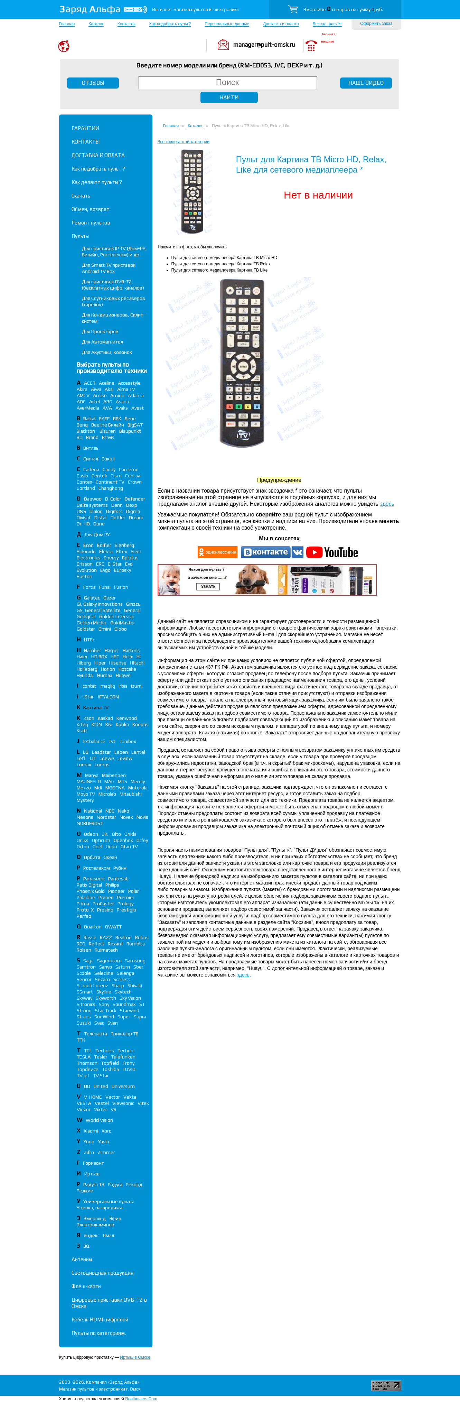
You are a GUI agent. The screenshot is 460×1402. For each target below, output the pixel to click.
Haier (82, 656)
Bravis (108, 437)
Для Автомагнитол (102, 342)
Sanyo (105, 967)
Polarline (86, 897)
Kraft (82, 730)
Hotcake (127, 669)
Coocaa (132, 475)
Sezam (102, 979)
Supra (140, 1016)
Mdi (98, 787)
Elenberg (124, 545)
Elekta (106, 551)
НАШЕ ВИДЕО (366, 83)
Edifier (104, 545)
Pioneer (116, 891)
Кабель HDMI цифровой (100, 1319)
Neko (123, 811)
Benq (82, 425)
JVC (112, 741)
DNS (81, 511)
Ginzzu (133, 604)
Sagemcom (109, 960)
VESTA (84, 1103)
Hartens (131, 650)
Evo (129, 564)
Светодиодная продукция (102, 1273)
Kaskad (105, 718)
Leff (81, 758)
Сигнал (90, 458)
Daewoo (93, 499)
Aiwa (96, 389)
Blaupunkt (130, 431)
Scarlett (121, 979)
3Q (86, 1246)
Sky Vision (130, 998)
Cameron (129, 469)
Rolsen (84, 950)
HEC (115, 656)
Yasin (103, 1141)
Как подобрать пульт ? (98, 169)
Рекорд (134, 1184)
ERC (100, 564)
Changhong (110, 488)
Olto (116, 834)
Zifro (89, 1152)
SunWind (104, 1016)
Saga (88, 960)
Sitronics (86, 1004)
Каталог (96, 23)
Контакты (126, 23)
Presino (105, 910)
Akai (109, 389)
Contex (84, 482)
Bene (130, 418)
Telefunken (123, 1057)
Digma (133, 511)
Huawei (124, 675)
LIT (93, 758)
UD (87, 1086)
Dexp (131, 505)
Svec (99, 1023)
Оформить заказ (376, 23)
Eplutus (130, 557)
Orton (83, 846)
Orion (111, 846)
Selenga (125, 973)
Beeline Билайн (107, 425)
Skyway (84, 998)
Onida (130, 834)
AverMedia (88, 408)
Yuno (88, 1141)
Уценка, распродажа (99, 1207)
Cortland (86, 488)
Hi (139, 656)
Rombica (135, 943)
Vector (112, 1097)
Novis (142, 817)
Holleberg (87, 669)
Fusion (121, 587)
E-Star (115, 564)
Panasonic (94, 878)
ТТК (81, 1040)
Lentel (138, 752)
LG (85, 752)
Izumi (137, 686)
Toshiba (110, 1069)
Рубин (119, 868)
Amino (117, 395)
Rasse (90, 937)
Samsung (135, 960)
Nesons (85, 817)
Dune (99, 523)
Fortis (89, 587)
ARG (107, 401)
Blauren (108, 431)
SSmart (85, 992)
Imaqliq (107, 686)
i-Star (88, 696)
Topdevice (87, 1069)
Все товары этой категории (183, 141)
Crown (135, 482)
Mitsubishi (131, 794)
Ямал (108, 1235)
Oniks (82, 840)
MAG (109, 781)
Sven (112, 1023)
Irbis (123, 686)
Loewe (107, 758)
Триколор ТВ (125, 1033)
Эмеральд (95, 1218)
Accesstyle (129, 383)
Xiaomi (91, 1131)
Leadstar (101, 752)
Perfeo (84, 916)
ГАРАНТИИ (85, 128)
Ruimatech (106, 950)
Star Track (105, 1010)
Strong (84, 1010)
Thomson (87, 1063)
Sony (104, 1004)
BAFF (104, 418)
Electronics (88, 557)
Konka (122, 724)
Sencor (84, 979)
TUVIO (128, 1069)
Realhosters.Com (141, 1398)
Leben (121, 752)
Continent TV (110, 482)
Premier (125, 897)
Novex (126, 817)
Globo (120, 629)
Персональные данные (227, 23)
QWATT (113, 926)
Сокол (108, 458)
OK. (105, 834)
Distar (100, 517)
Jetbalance (94, 741)
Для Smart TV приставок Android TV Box (108, 268)
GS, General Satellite (99, 610)
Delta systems (92, 505)
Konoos (140, 724)
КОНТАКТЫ (86, 142)
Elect (136, 551)
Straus (84, 1016)
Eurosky (122, 570)
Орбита (92, 857)
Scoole (84, 973)
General (132, 610)
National (93, 811)
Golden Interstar (116, 616)
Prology (125, 903)
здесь (387, 504)
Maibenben (114, 775)
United (101, 1086)
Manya (91, 775)
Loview (125, 758)
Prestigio (126, 910)
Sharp (118, 985)
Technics (104, 1050)
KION (97, 724)
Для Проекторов (100, 331)
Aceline (106, 383)
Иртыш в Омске (135, 1357)
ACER (89, 383)
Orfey (142, 840)
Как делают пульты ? (97, 182)
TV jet (83, 1075)
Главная (67, 23)
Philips (112, 885)
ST (142, 1004)
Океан (110, 857)
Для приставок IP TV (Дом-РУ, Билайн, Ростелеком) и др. (114, 251)
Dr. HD (83, 523)
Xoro (107, 1131)
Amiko (100, 395)
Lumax (84, 764)
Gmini (104, 629)
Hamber (92, 650)
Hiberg (84, 663)
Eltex (121, 551)
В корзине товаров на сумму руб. (343, 9)
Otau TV (129, 846)
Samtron (86, 967)
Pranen (106, 897)
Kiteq (82, 724)
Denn (117, 505)
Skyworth (106, 998)
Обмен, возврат (90, 209)
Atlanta (136, 395)
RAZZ (106, 937)
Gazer (109, 598)
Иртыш (92, 1173)
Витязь (90, 448)
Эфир (115, 1218)
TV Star (101, 1075)
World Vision (99, 1120)
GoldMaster (122, 622)
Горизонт (93, 1163)
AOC (81, 401)
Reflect (96, 943)
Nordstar (106, 817)
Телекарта (95, 1033)
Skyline (103, 992)
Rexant (115, 943)
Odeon (91, 834)
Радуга (115, 1184)
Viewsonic (123, 1103)
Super (124, 1016)
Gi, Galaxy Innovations (100, 604)
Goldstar (86, 629)
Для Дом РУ (97, 534)
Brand (92, 437)
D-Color (113, 499)
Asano (122, 401)
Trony (128, 1063)
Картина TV (96, 707)
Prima (83, 903)
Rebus (142, 937)
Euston (84, 576)
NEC (109, 811)
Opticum (101, 840)
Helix (128, 656)
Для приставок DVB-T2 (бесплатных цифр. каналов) (113, 285)
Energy (111, 557)
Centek (99, 475)
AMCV (83, 395)
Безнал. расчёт (327, 23)
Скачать (81, 196)
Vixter (100, 1109)
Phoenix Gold (91, 891)
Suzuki (84, 1023)
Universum (123, 1086)
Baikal (89, 418)
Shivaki (135, 985)
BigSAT (135, 425)
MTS (122, 781)
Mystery (85, 800)
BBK (117, 418)
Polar (133, 891)
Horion (108, 669)
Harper (112, 650)
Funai (105, 587)
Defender (135, 499)
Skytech (123, 992)
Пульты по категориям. (99, 1333)
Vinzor (84, 1109)
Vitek (143, 1103)
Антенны (82, 1259)
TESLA (84, 1057)
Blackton (86, 431)
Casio (82, 475)
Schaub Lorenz (92, 985)
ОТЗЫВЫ (93, 83)
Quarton (93, 926)
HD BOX (99, 656)
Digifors (114, 511)
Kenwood (126, 718)
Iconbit (89, 686)
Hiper (100, 663)
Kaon (89, 718)
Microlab (107, 794)
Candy (109, 469)
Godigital (86, 616)
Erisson (85, 564)
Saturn (122, 967)
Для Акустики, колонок (107, 352)
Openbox (123, 840)
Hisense (117, 663)
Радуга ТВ (93, 1184)
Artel (94, 401)
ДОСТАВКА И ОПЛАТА (98, 155)
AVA (107, 408)
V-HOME (93, 1097)
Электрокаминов (95, 1224)
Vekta (129, 1097)
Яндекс (92, 1235)
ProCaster (103, 903)
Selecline (103, 973)
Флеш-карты (86, 1286)
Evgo (105, 570)
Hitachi (137, 663)
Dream (136, 517)
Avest (137, 408)
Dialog (96, 511)
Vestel (102, 1103)
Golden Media (92, 622)
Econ (88, 545)
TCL (88, 1050)
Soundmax (124, 1004)
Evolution (87, 570)
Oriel (97, 846)
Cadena (91, 469)
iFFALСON (108, 696)
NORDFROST (90, 823)
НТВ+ (89, 639)
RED (81, 943)
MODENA (115, 787)
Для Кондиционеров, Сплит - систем (114, 318)
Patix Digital (89, 885)
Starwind (129, 1010)
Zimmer (106, 1152)
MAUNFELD (89, 781)
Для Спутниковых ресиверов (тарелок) (113, 301)
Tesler (100, 1057)
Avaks (121, 408)
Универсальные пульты (108, 1201)
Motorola (138, 787)
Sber (138, 967)
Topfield (110, 1063)
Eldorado (86, 551)
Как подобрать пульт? (170, 23)
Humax (104, 675)
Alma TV (126, 389)
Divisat (84, 517)
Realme (123, 937)
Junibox (128, 741)
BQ (80, 437)
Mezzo (84, 787)
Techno (125, 1050)
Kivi (108, 724)
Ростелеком (96, 868)
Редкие (85, 1190)
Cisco (116, 475)
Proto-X (85, 910)
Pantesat (118, 878)
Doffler (118, 517)
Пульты (80, 236)
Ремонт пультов (91, 223)
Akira (82, 389)
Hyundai (85, 675)
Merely (138, 781)
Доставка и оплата (281, 23)
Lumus (102, 764)
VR (113, 1109)
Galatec (92, 598)
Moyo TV (86, 794)
